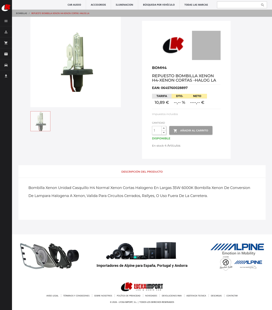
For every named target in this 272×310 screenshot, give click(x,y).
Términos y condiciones (76, 295)
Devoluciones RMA (172, 295)
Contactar (232, 295)
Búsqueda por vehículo (159, 4)
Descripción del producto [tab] (142, 171)
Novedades (151, 295)
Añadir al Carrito (190, 131)
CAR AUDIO (74, 4)
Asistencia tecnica (196, 295)
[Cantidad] (157, 130)
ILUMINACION (124, 4)
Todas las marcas (196, 4)
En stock (158, 145)
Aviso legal (52, 295)
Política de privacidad (129, 295)
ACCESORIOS (98, 4)
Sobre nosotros (103, 295)
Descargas (216, 295)
